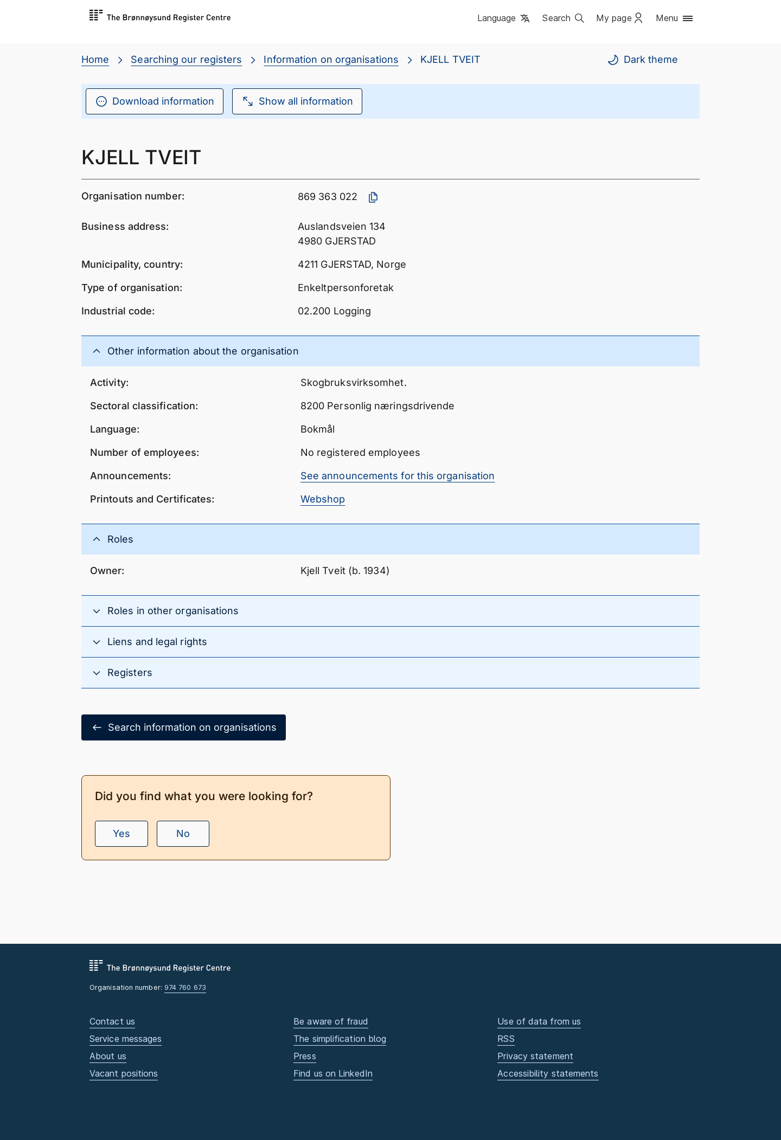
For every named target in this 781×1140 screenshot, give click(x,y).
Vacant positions (123, 1073)
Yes (121, 833)
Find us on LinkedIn (333, 1073)
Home (95, 59)
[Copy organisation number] (373, 197)
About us (107, 1056)
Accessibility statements (547, 1073)
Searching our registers (186, 59)
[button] (504, 19)
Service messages (125, 1038)
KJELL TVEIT (450, 59)
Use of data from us (539, 1021)
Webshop (322, 499)
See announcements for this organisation (397, 475)
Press (304, 1056)
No (183, 833)
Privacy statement (535, 1056)
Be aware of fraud (330, 1021)
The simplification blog (339, 1038)
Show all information (297, 101)
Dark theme (642, 59)
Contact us (112, 1021)
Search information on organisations (184, 727)
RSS (505, 1038)
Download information (154, 101)
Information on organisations (331, 59)
